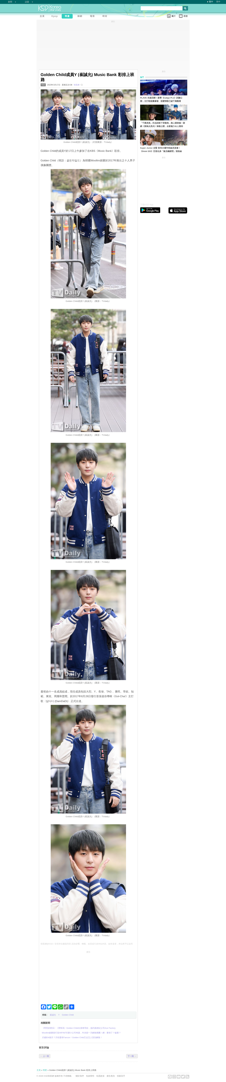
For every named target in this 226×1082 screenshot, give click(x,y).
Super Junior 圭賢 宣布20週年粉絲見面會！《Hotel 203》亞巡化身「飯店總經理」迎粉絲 (161, 149)
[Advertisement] (88, 976)
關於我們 (80, 1076)
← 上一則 (44, 1056)
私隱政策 (100, 1076)
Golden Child (68, 1015)
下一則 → (132, 1056)
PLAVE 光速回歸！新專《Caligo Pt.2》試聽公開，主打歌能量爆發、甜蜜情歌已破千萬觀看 (161, 99)
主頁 (39, 1070)
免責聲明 (90, 1076)
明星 (43, 85)
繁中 (211, 1)
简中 (218, 1)
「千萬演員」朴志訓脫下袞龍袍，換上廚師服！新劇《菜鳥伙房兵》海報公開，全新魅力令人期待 (162, 124)
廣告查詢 (111, 1076)
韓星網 (76, 85)
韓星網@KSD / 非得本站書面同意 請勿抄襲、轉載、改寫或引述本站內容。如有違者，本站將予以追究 (87, 944)
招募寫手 (121, 1076)
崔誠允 (53, 1015)
